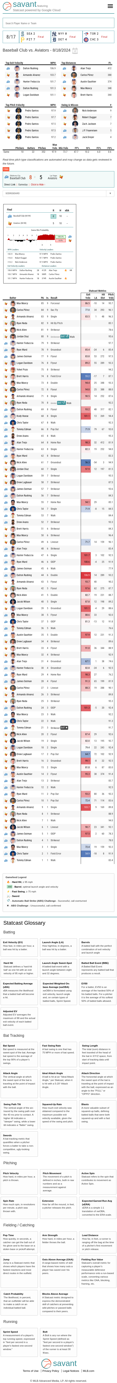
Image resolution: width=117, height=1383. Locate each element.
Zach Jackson (89, 123)
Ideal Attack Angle (52, 1073)
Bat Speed (9, 1045)
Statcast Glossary (24, 923)
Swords (7, 1135)
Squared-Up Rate (52, 1104)
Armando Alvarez (31, 75)
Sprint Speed (10, 1331)
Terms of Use (31, 1370)
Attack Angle (10, 1073)
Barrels (86, 942)
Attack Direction (91, 1073)
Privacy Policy (51, 1370)
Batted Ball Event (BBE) (95, 963)
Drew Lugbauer (24, 482)
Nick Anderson (89, 110)
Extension (48, 1200)
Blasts (85, 1104)
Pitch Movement (52, 1173)
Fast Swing (18, 891)
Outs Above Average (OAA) (57, 1259)
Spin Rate (8, 1200)
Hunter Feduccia (31, 81)
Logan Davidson (31, 94)
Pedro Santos (32, 110)
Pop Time (8, 1235)
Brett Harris (86, 94)
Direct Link (10, 184)
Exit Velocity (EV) (13, 942)
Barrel (17, 886)
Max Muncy (86, 88)
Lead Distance (90, 1235)
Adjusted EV (10, 1011)
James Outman (24, 356)
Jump (6, 1259)
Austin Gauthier (88, 81)
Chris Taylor (22, 422)
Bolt (45, 1331)
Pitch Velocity (11, 1173)
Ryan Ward (22, 349)
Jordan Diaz (23, 336)
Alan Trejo (86, 68)
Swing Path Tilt (12, 1104)
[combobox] (58, 23)
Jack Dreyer (88, 137)
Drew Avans (22, 435)
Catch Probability (13, 1293)
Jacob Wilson (23, 601)
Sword (15, 896)
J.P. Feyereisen (89, 130)
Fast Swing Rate (51, 1045)
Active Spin (88, 1173)
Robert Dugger (89, 117)
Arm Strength (50, 1235)
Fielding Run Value (92, 1259)
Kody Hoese (22, 416)
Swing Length (90, 1045)
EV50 (85, 983)
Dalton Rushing (30, 68)
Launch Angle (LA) (52, 942)
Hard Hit (16, 882)
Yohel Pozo (22, 369)
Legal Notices (71, 1370)
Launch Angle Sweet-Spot (57, 963)
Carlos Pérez (87, 75)
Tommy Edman (24, 429)
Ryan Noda (22, 323)
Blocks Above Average (55, 1293)
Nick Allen (22, 329)
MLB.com (88, 1370)
